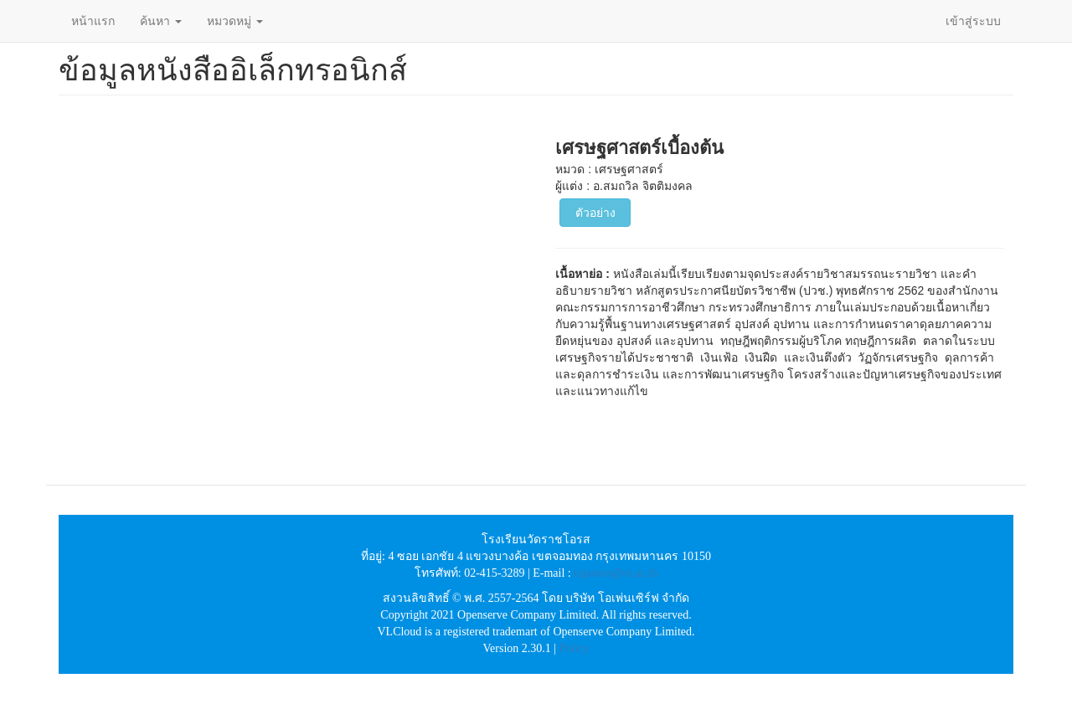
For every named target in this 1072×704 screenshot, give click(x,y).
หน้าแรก (93, 21)
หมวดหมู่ (235, 21)
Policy (574, 648)
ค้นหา (161, 21)
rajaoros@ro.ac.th (615, 573)
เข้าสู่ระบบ (973, 21)
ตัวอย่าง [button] (595, 212)
